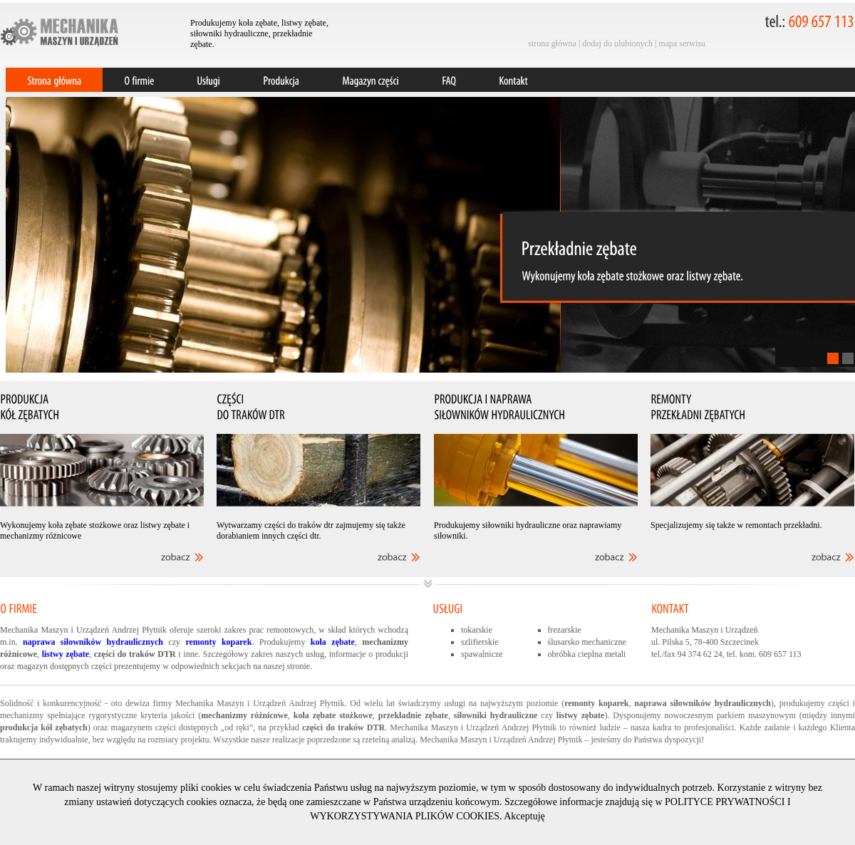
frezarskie (564, 630)
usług (315, 654)
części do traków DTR (343, 727)
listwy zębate (580, 715)
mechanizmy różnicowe (244, 715)
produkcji (391, 654)
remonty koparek (596, 703)
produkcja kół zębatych (44, 727)
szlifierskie (480, 642)
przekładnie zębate (413, 715)
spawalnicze (482, 654)
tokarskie (476, 630)
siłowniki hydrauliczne (496, 715)
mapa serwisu (681, 43)
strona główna (552, 43)
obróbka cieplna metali (587, 654)
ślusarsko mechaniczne (587, 642)
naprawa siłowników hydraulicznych (702, 703)
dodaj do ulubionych (617, 43)
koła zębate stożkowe (333, 715)
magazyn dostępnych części (64, 666)
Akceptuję (524, 816)
